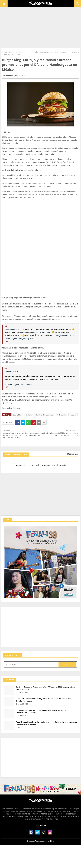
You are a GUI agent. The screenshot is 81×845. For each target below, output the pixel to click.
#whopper (67, 335)
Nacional (19, 52)
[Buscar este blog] (32, 664)
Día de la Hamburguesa (44, 415)
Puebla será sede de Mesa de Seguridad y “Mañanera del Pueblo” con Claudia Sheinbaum (43, 699)
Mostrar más (72, 454)
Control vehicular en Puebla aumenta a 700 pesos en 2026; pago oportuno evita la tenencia (45, 688)
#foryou (59, 335)
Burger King (17, 415)
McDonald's (61, 415)
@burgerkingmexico (13, 329)
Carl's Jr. (29, 415)
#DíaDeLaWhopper (42, 332)
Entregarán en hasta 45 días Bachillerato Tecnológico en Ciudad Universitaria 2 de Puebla (41, 711)
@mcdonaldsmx (12, 371)
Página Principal (8, 52)
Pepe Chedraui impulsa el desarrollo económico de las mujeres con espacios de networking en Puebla (46, 723)
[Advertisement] (40, 27)
